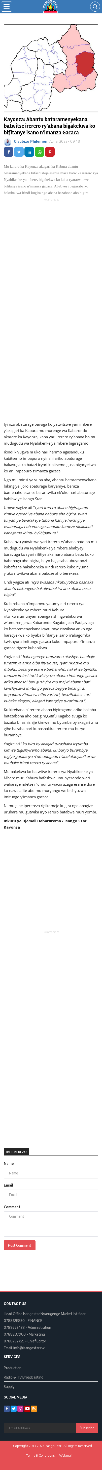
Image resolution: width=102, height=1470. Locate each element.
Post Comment (19, 1245)
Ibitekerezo (16, 1152)
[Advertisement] (51, 255)
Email (8, 1185)
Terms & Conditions (40, 1455)
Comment (12, 1207)
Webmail (65, 1455)
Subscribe (87, 1428)
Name (9, 1163)
